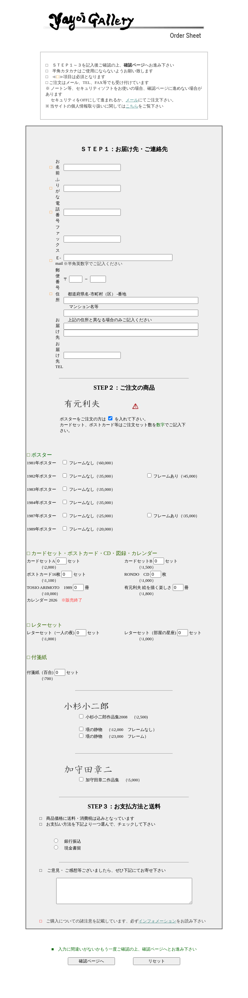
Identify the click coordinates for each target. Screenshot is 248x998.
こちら (132, 106)
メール (132, 100)
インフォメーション (157, 925)
